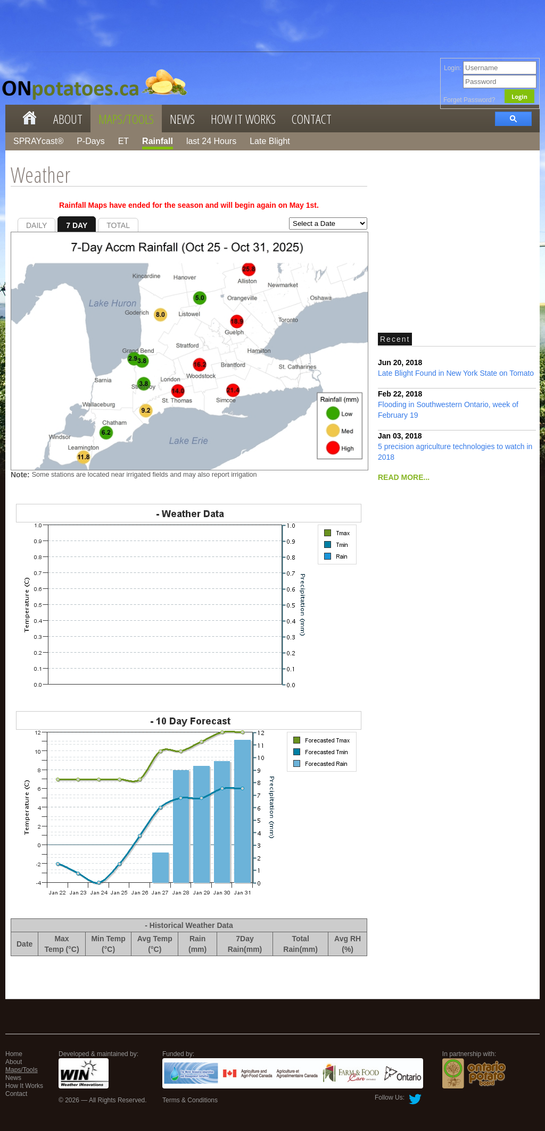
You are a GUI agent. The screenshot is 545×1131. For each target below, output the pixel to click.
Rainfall (157, 141)
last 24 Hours (211, 141)
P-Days (90, 141)
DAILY (36, 225)
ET (123, 141)
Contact (312, 119)
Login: (490, 68)
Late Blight (270, 141)
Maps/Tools (126, 119)
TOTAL (118, 225)
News (182, 119)
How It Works (243, 119)
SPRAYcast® (38, 141)
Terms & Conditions (190, 1100)
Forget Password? (469, 100)
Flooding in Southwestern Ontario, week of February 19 (448, 404)
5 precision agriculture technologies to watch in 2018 (455, 446)
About (67, 119)
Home (13, 1054)
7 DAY (76, 225)
